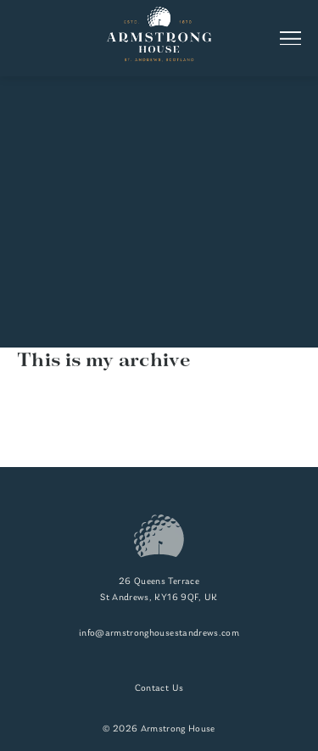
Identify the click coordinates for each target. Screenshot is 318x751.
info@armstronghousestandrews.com (159, 633)
